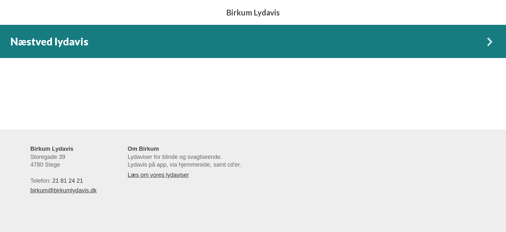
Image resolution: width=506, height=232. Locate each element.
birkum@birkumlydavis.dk (63, 190)
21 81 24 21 (67, 181)
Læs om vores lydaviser (158, 175)
